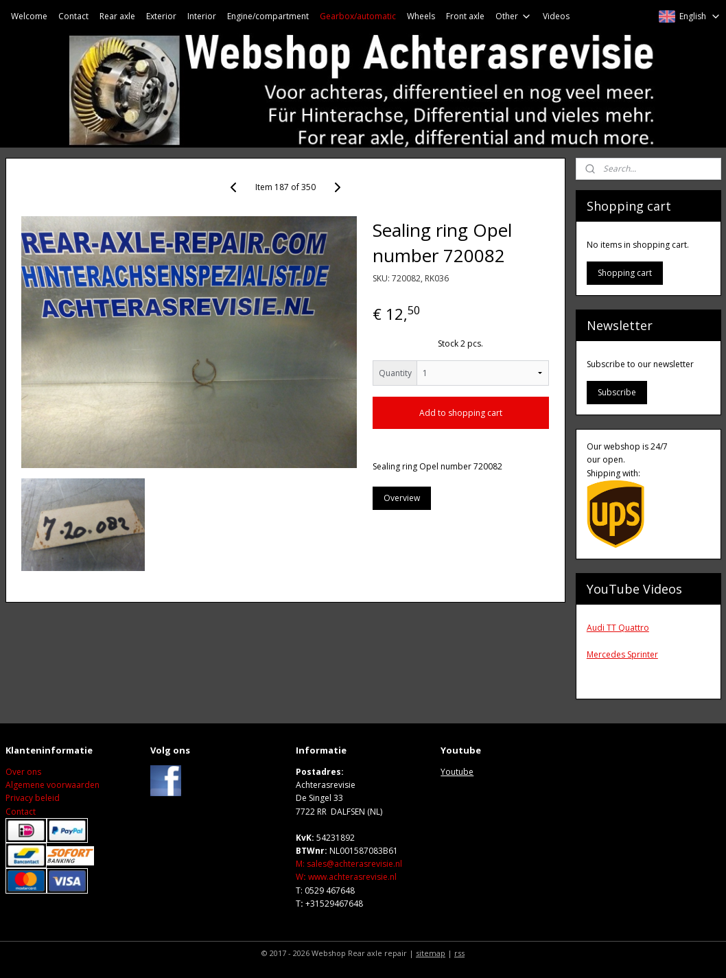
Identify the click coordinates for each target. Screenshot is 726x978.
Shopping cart (625, 273)
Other (513, 16)
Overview (402, 498)
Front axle (465, 16)
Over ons (23, 772)
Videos (556, 16)
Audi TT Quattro (618, 627)
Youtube (457, 772)
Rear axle (117, 16)
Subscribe (617, 392)
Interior (201, 16)
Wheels (421, 16)
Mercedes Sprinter (622, 654)
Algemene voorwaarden (52, 785)
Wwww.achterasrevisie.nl (346, 877)
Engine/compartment (268, 16)
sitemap (430, 953)
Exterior (161, 16)
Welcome (29, 16)
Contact (73, 16)
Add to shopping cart (460, 413)
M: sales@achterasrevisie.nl (349, 864)
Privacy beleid (32, 798)
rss (459, 953)
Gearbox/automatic (358, 16)
